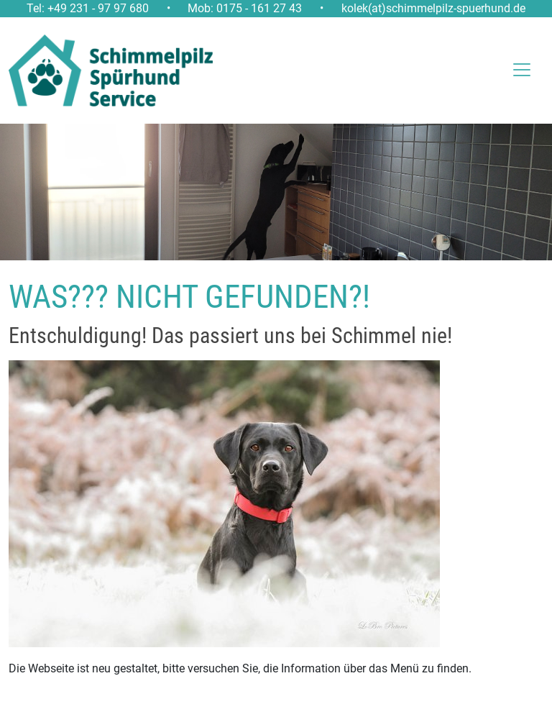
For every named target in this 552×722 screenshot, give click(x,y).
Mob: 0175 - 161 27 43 (245, 8)
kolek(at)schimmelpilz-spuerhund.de (433, 8)
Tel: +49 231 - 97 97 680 (88, 8)
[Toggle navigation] (511, 69)
